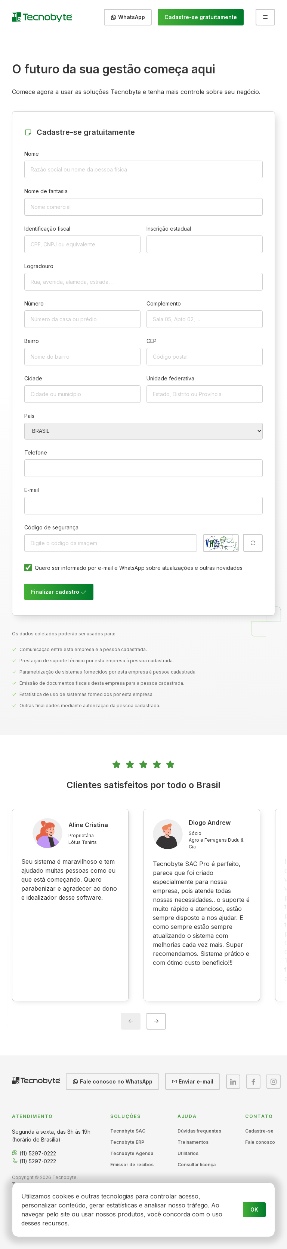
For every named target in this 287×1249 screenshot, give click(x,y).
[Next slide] (156, 1021)
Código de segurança (51, 527)
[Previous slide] (131, 1021)
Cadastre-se (259, 1131)
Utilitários (188, 1153)
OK (254, 1209)
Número (34, 303)
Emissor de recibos (132, 1164)
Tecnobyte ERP (127, 1142)
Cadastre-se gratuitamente (200, 17)
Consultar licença (197, 1164)
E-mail (31, 490)
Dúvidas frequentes (199, 1131)
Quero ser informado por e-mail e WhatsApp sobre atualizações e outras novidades (139, 568)
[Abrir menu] (265, 17)
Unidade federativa (170, 378)
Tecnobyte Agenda (131, 1153)
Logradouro (38, 266)
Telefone (35, 452)
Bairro (31, 341)
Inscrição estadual (168, 228)
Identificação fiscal (47, 228)
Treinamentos (193, 1142)
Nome (31, 154)
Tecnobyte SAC (127, 1131)
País (29, 416)
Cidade (33, 378)
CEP (151, 341)
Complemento (163, 303)
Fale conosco (260, 1142)
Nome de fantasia (46, 191)
